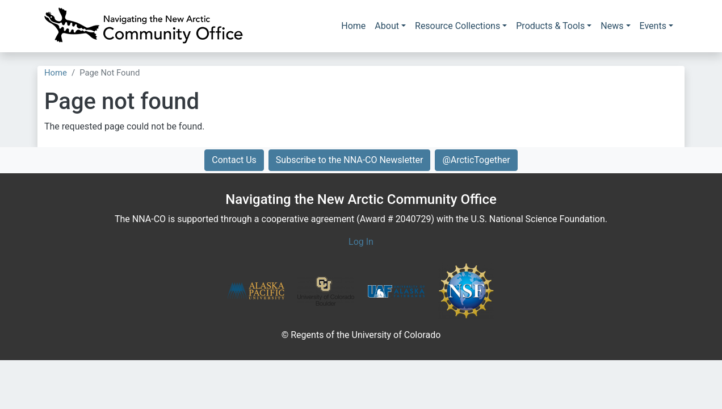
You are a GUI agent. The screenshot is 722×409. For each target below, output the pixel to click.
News (612, 25)
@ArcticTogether (476, 160)
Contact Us (234, 160)
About (387, 25)
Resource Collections (457, 25)
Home (353, 25)
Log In (361, 241)
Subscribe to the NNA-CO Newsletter (349, 160)
